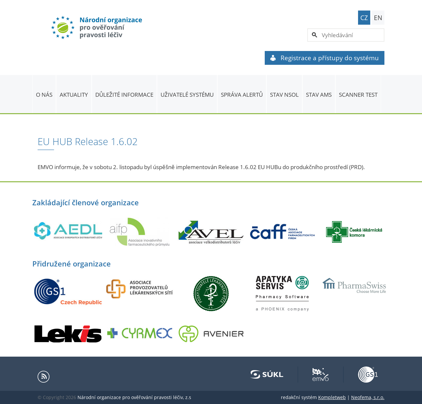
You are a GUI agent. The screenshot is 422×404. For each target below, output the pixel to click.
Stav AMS (319, 94)
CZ (364, 17)
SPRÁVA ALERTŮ (242, 94)
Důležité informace (124, 94)
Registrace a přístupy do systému (324, 58)
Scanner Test (358, 94)
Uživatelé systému (187, 94)
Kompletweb (332, 397)
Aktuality (74, 94)
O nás (44, 94)
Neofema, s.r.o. (367, 397)
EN (378, 17)
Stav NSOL (284, 94)
